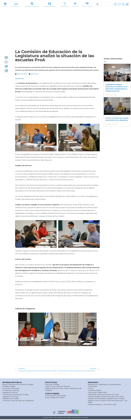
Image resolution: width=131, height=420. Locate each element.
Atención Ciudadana (87, 6)
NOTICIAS (35, 74)
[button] (16, 338)
